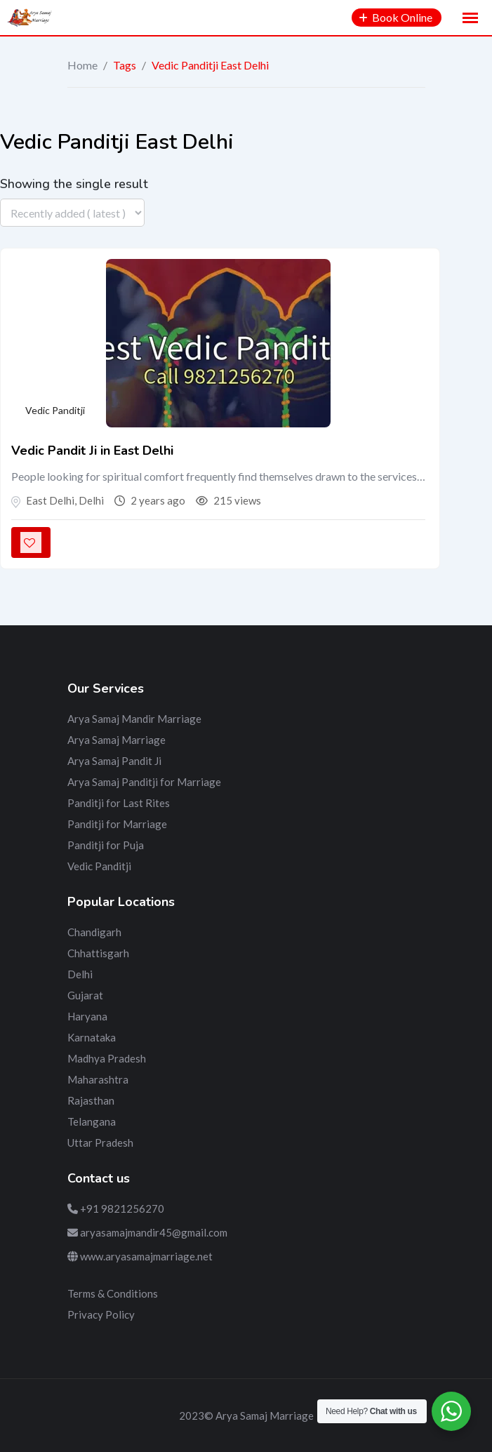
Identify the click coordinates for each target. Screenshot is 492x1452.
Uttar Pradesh (100, 1142)
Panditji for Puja (105, 845)
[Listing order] (72, 213)
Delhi (80, 974)
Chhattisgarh (98, 953)
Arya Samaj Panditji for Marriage (144, 781)
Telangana (91, 1121)
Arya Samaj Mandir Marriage (134, 718)
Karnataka (91, 1037)
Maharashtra (97, 1079)
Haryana (87, 1016)
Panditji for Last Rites (118, 803)
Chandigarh (94, 932)
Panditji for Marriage (117, 824)
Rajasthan (90, 1100)
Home (82, 65)
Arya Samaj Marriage (116, 739)
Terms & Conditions (112, 1293)
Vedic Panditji (55, 410)
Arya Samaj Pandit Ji (114, 760)
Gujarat (85, 995)
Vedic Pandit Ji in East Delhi (92, 450)
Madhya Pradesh (106, 1058)
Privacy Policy (101, 1314)
